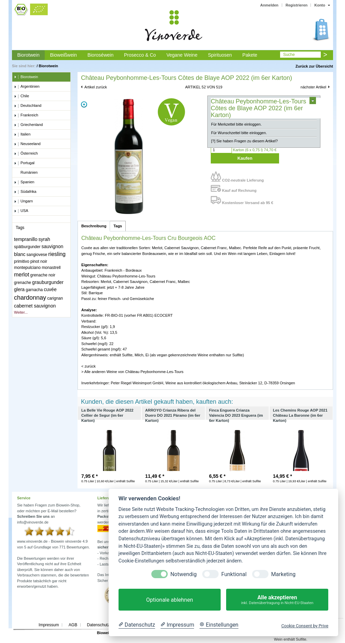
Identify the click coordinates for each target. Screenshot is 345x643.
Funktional (234, 574)
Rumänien (26, 172)
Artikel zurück (95, 87)
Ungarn (23, 201)
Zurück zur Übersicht (314, 66)
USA (21, 211)
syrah (44, 239)
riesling (57, 254)
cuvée (50, 289)
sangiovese (37, 254)
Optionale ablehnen (169, 600)
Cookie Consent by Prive (304, 625)
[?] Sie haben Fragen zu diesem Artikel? (244, 141)
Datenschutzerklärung (107, 625)
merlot (21, 274)
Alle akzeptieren (277, 599)
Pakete (250, 55)
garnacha (34, 289)
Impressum (49, 625)
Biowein (104, 633)
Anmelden (269, 5)
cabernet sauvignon (35, 306)
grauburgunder (48, 282)
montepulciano (27, 267)
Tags (117, 226)
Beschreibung (93, 226)
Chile (21, 96)
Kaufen (244, 158)
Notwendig (183, 574)
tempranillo (25, 239)
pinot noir (38, 261)
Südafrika (25, 191)
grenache (22, 282)
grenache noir (42, 275)
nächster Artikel (313, 87)
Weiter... (21, 312)
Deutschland (27, 105)
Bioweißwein (63, 55)
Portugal (24, 163)
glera (19, 289)
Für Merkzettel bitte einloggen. (236, 124)
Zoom (84, 104)
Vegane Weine (181, 55)
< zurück (88, 366)
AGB (73, 625)
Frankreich (26, 115)
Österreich (26, 153)
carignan (55, 298)
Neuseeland (27, 144)
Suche (289, 54)
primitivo (21, 261)
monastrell (51, 267)
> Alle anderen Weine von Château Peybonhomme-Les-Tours (132, 372)
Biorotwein (28, 55)
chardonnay (30, 297)
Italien (22, 134)
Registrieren (296, 5)
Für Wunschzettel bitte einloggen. (239, 133)
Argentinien (27, 86)
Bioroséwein (100, 55)
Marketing (283, 574)
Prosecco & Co (140, 55)
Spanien (24, 182)
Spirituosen (220, 55)
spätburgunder (27, 246)
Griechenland (28, 125)
